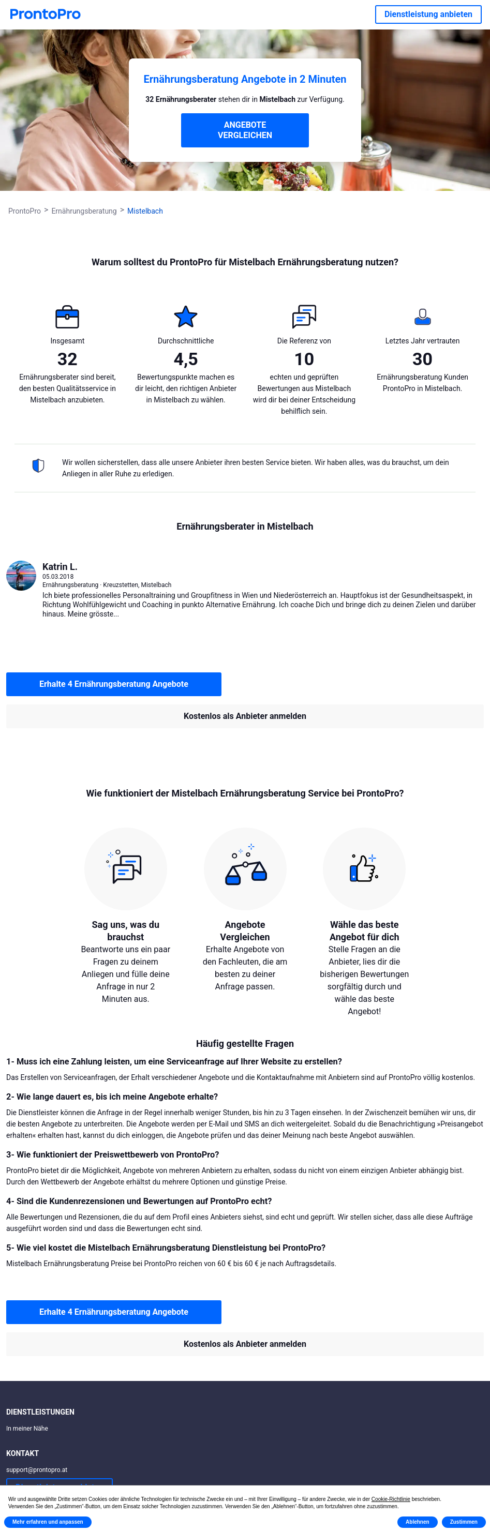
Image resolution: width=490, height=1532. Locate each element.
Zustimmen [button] (464, 1522)
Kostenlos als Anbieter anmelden (245, 716)
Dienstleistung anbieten (428, 14)
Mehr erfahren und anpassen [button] (47, 1522)
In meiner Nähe (27, 1428)
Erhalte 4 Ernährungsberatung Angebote (113, 684)
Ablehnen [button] (417, 1522)
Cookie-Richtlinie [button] (391, 1499)
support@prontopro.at (36, 1470)
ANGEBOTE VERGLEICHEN (245, 130)
